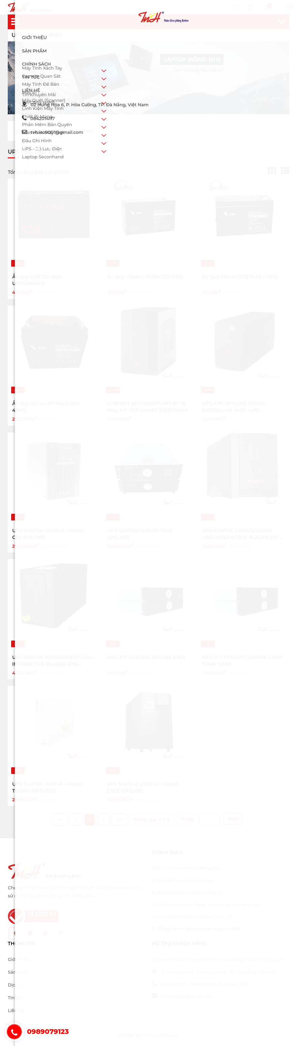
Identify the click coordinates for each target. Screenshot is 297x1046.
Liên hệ (16, 1010)
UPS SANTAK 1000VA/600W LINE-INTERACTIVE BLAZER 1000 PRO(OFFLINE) (53, 664)
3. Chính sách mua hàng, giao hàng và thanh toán (207, 904)
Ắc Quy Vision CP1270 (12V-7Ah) (240, 277)
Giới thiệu (18, 959)
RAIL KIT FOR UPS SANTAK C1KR (146, 657)
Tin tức (15, 997)
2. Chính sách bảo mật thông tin (187, 892)
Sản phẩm (19, 972)
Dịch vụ (16, 984)
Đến (232, 818)
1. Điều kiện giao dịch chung (183, 880)
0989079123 (202, 984)
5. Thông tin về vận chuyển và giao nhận (196, 928)
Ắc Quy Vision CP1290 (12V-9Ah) (145, 277)
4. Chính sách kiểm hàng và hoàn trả (192, 916)
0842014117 (168, 984)
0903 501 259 (233, 984)
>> (119, 819)
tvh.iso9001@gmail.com (182, 996)
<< (60, 819)
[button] (284, 78)
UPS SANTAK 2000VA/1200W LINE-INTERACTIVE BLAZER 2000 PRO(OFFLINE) (242, 537)
